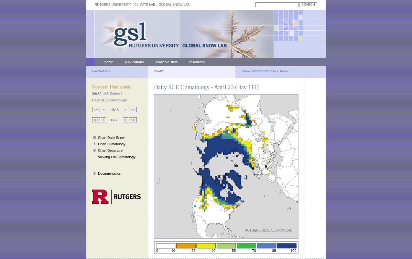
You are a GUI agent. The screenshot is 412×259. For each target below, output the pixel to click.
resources (197, 62)
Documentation (109, 173)
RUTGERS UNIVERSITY (113, 4)
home (108, 62)
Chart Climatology (111, 144)
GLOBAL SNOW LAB (174, 4)
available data (167, 62)
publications (134, 62)
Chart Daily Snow (111, 138)
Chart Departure (110, 150)
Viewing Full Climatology (117, 157)
